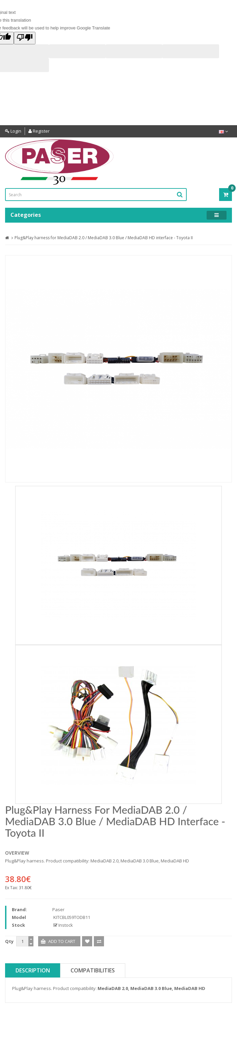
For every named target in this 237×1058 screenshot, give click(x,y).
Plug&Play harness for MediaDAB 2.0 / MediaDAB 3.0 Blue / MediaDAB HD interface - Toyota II (104, 238)
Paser (58, 909)
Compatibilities (93, 970)
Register (39, 131)
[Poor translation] (24, 38)
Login (13, 131)
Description (33, 970)
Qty (9, 941)
